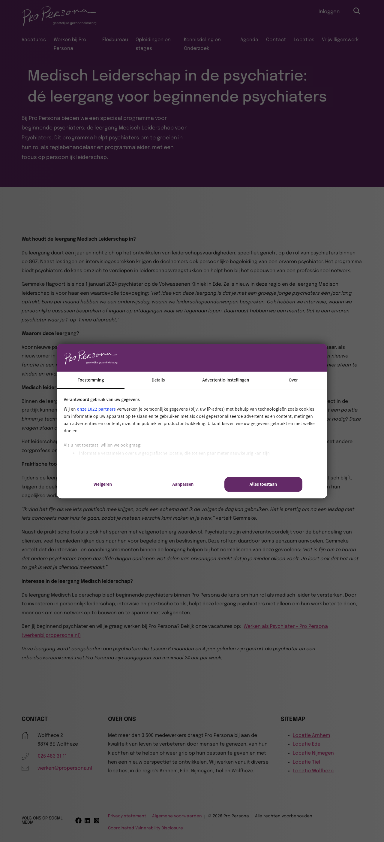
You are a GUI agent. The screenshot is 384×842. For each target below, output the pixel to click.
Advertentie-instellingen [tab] (225, 380)
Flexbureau (115, 39)
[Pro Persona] (59, 24)
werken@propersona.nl (65, 768)
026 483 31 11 (52, 756)
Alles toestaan (263, 484)
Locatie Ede (306, 744)
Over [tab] (293, 380)
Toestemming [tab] (91, 380)
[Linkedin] (88, 820)
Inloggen (329, 11)
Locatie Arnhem (311, 735)
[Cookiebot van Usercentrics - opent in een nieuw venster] (276, 357)
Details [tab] (158, 380)
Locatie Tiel (306, 762)
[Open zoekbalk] (357, 11)
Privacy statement (127, 816)
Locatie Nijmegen (313, 753)
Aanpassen (183, 484)
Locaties (304, 39)
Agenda (249, 39)
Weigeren (103, 484)
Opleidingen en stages (153, 44)
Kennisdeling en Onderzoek (202, 44)
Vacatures (34, 39)
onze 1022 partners (96, 409)
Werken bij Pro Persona (70, 44)
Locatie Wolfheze (313, 771)
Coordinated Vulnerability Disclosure (145, 828)
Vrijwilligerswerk (340, 39)
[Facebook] (78, 820)
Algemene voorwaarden (177, 816)
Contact (276, 39)
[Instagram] (97, 820)
